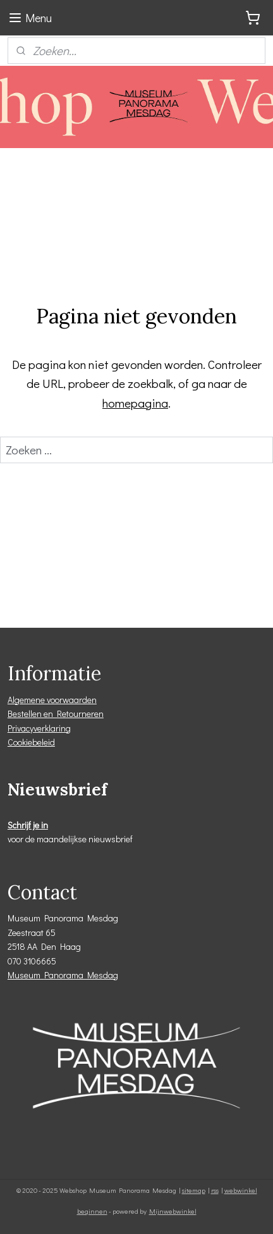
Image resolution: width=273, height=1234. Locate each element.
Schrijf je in (28, 825)
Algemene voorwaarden (52, 700)
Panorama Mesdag (81, 975)
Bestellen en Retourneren (56, 713)
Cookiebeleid (31, 742)
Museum (26, 975)
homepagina (135, 403)
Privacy (20, 728)
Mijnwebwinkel (173, 1211)
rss (215, 1190)
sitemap (193, 1190)
